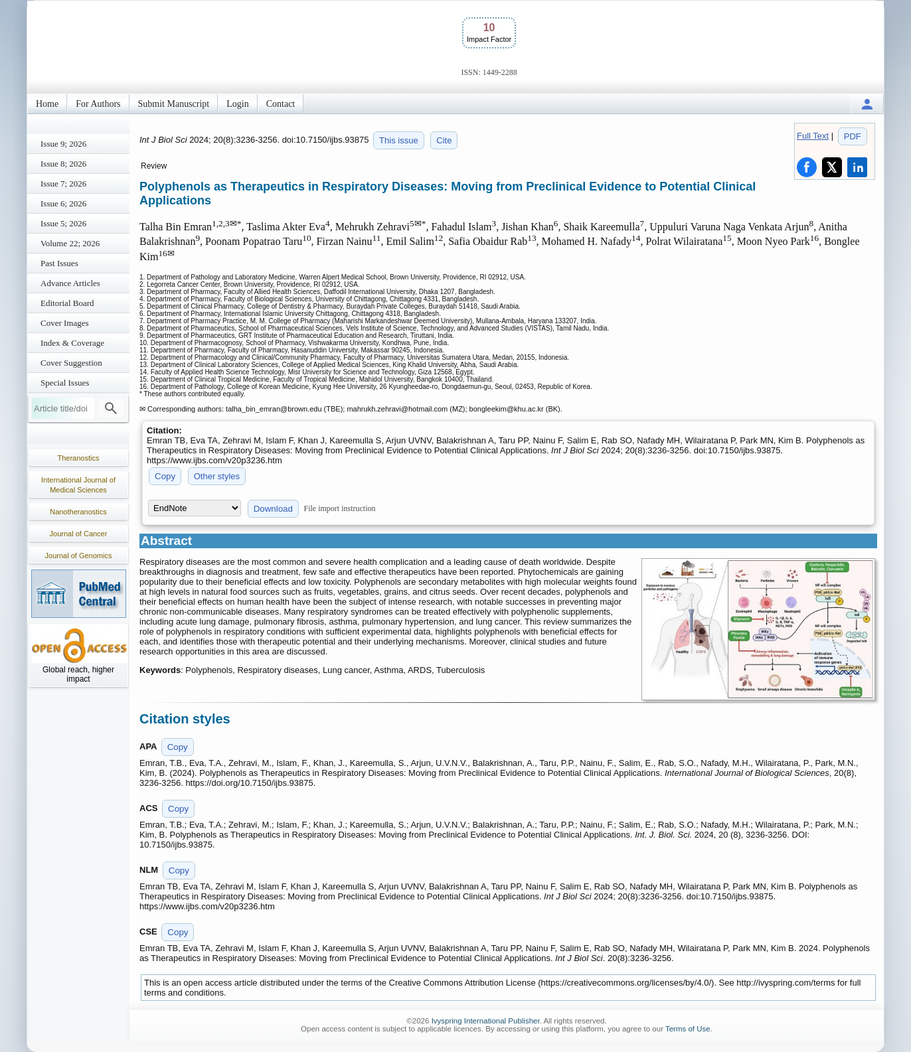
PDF (852, 136)
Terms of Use (687, 1029)
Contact (280, 104)
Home (47, 104)
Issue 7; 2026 (63, 183)
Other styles (217, 476)
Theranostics (79, 458)
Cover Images (65, 323)
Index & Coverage (72, 343)
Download (273, 509)
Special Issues (65, 383)
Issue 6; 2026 (63, 203)
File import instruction (340, 508)
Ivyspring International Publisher (486, 1021)
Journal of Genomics (78, 556)
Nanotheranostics (78, 512)
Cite (444, 140)
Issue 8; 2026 (63, 164)
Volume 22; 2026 (70, 243)
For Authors (98, 104)
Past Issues (59, 263)
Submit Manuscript (174, 104)
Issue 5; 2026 (63, 223)
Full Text (813, 136)
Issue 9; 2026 (63, 144)
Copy (165, 476)
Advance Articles (70, 283)
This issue (398, 140)
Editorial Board (67, 303)
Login (237, 104)
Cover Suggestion (71, 363)
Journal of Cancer (79, 534)
